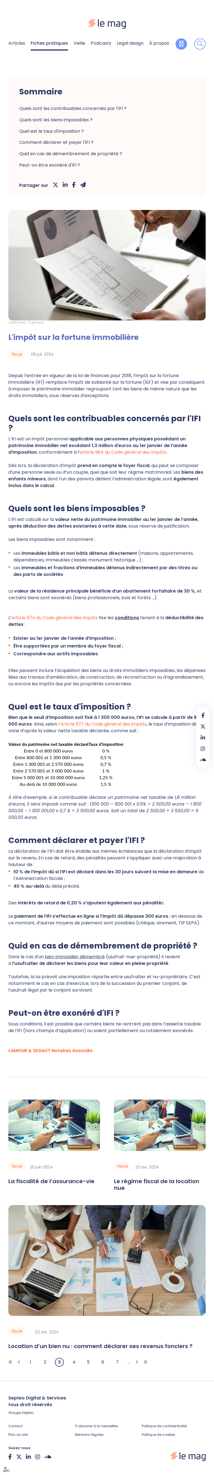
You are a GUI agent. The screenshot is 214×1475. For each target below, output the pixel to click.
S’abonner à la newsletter (96, 1426)
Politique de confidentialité (164, 1426)
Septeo (27, 1412)
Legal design (130, 43)
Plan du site (18, 1434)
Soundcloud (202, 759)
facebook (202, 715)
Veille (79, 43)
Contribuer (181, 44)
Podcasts (101, 43)
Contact (15, 1426)
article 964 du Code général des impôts (123, 452)
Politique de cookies (158, 1434)
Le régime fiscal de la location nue (156, 1184)
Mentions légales (89, 1434)
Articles (16, 43)
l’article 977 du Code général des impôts (102, 724)
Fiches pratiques (49, 43)
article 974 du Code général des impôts (54, 617)
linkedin (202, 737)
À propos (159, 43)
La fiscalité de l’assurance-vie (51, 1181)
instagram (202, 748)
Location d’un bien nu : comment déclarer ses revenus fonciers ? (100, 1346)
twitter (202, 726)
